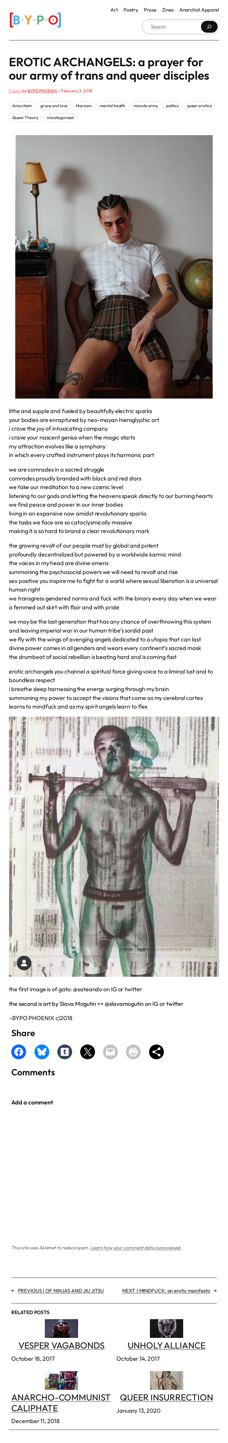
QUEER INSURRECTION (166, 1387)
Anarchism (22, 105)
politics (172, 105)
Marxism (83, 105)
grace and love (54, 105)
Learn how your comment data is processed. (136, 1248)
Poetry (15, 91)
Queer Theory (25, 117)
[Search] (209, 27)
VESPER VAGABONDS (61, 1335)
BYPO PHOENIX (42, 91)
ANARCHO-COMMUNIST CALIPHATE (60, 1392)
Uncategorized (60, 117)
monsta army (146, 105)
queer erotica (199, 105)
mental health (112, 105)
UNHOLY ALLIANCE (166, 1335)
